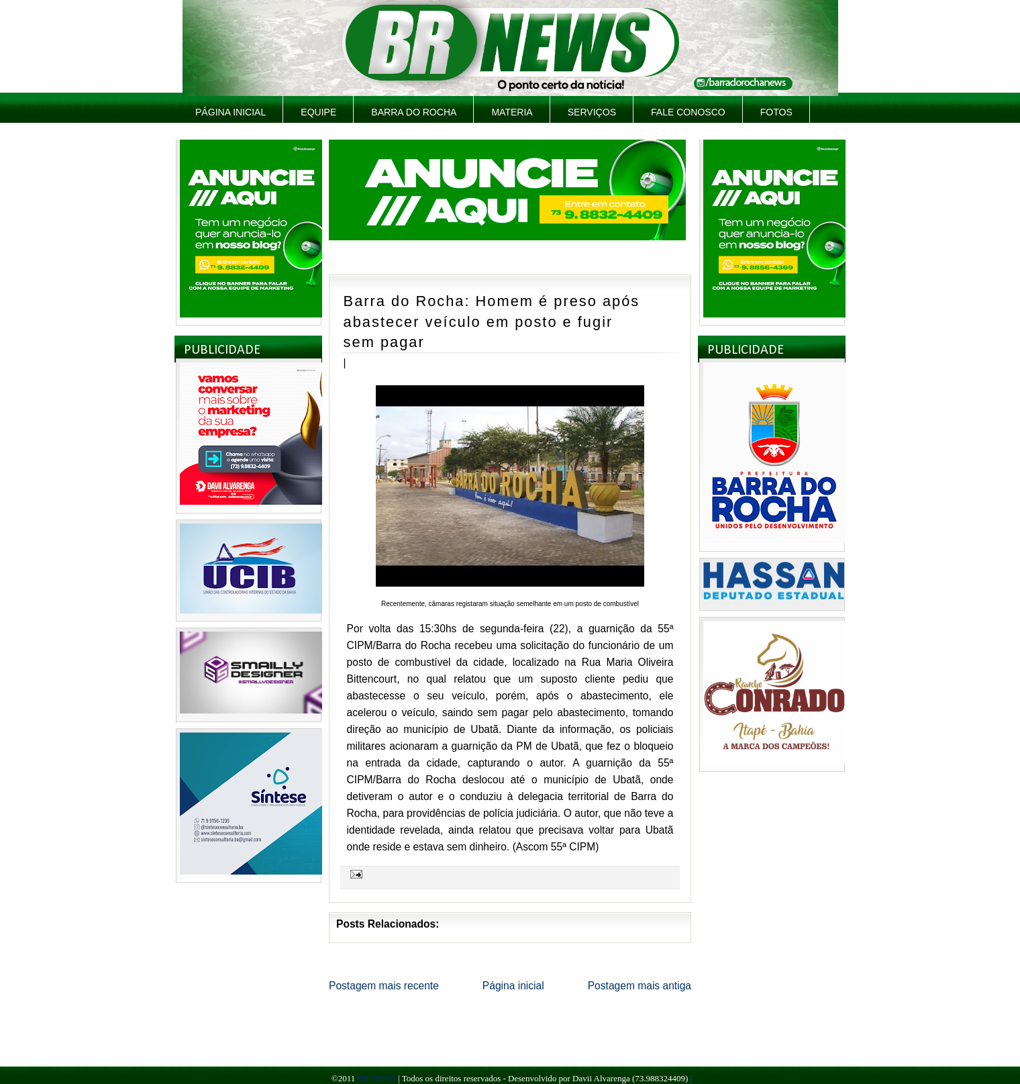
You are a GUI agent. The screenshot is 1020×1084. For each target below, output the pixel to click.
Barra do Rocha (413, 112)
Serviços (592, 112)
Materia (511, 112)
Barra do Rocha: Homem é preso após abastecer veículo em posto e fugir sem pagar (492, 321)
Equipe (318, 112)
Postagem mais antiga (639, 985)
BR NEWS (376, 1078)
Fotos (776, 112)
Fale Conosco (688, 112)
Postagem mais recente (384, 985)
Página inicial (230, 112)
